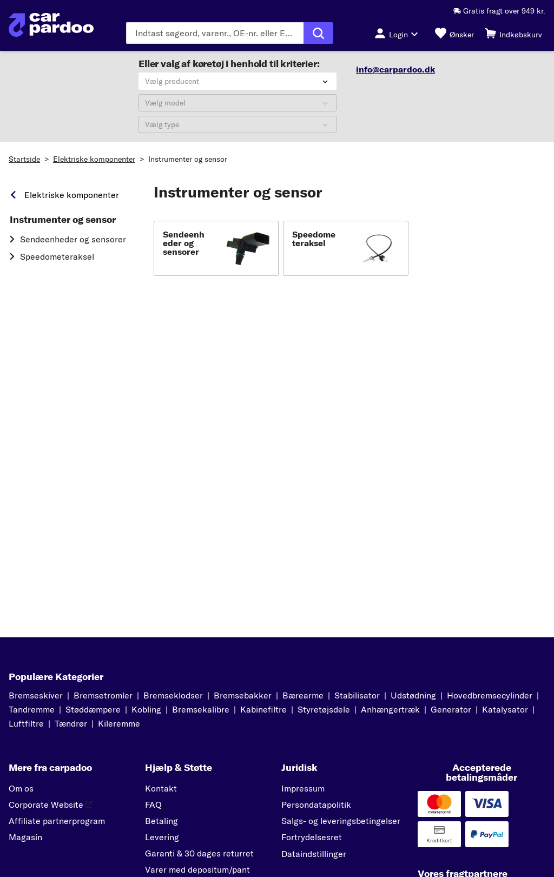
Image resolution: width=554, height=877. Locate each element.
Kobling (146, 709)
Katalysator (505, 709)
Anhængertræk (390, 709)
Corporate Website (50, 804)
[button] (216, 248)
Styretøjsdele (324, 709)
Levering (162, 837)
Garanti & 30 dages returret (199, 853)
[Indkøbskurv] (513, 33)
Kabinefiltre (263, 709)
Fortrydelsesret (311, 837)
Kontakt (161, 788)
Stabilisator (357, 695)
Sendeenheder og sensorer (73, 239)
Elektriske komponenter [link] (71, 194)
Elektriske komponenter (94, 159)
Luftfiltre (26, 723)
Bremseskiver (36, 695)
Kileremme (119, 723)
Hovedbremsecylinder (489, 695)
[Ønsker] (454, 33)
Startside (24, 159)
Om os (21, 788)
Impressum (303, 788)
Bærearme (303, 695)
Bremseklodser (173, 695)
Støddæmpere (93, 709)
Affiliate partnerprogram (57, 821)
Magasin (25, 837)
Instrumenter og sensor (187, 159)
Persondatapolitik (316, 804)
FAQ (153, 804)
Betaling (161, 821)
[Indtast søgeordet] (215, 33)
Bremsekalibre (200, 709)
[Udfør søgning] (318, 33)
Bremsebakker (243, 695)
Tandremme (32, 709)
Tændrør (71, 723)
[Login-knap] (399, 33)
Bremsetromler (103, 695)
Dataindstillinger (313, 853)
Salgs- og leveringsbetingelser (340, 821)
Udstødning (413, 695)
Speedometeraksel (57, 256)
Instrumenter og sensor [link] (63, 220)
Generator (451, 709)
